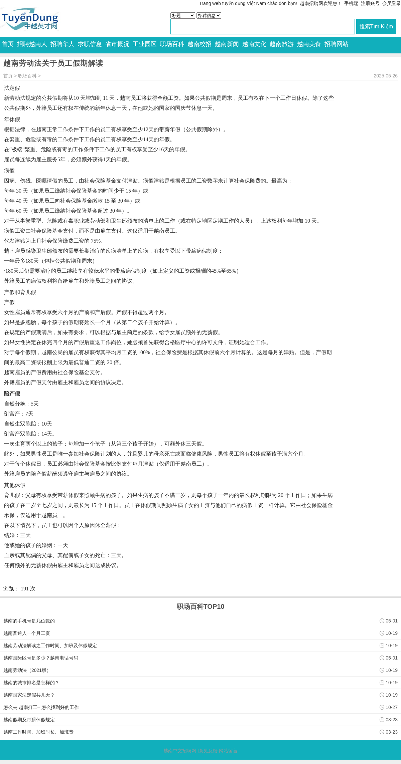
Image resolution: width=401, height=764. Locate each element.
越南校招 (199, 44)
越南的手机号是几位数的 (29, 620)
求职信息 (90, 44)
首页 (8, 44)
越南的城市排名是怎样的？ (31, 682)
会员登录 (391, 3)
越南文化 (254, 44)
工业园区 (145, 44)
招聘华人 (62, 44)
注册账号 (370, 3)
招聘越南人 (32, 44)
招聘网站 (336, 44)
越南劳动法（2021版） (27, 670)
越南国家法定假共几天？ (29, 695)
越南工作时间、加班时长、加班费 (38, 732)
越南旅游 (282, 44)
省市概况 (117, 44)
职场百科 (172, 44)
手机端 (351, 3)
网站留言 (228, 750)
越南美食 (309, 44)
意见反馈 (208, 750)
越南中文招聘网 (179, 750)
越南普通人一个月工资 (26, 633)
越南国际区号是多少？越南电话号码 (40, 658)
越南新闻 (227, 44)
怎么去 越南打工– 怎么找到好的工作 (41, 707)
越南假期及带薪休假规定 (29, 719)
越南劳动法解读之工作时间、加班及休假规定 (50, 645)
